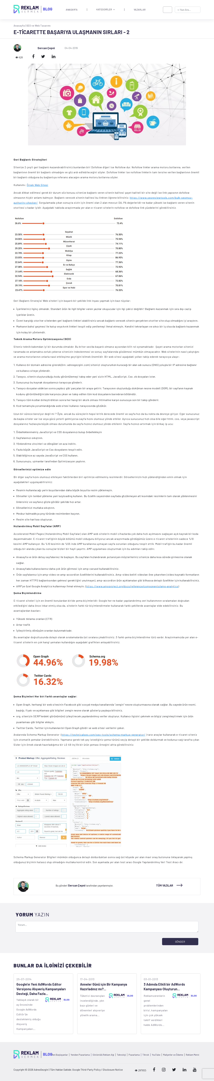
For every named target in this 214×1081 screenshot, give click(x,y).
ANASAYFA (72, 9)
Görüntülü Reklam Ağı (103, 1054)
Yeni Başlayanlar (60, 1054)
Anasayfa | (20, 25)
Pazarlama (134, 1054)
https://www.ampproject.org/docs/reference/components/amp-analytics (132, 586)
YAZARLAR (140, 9)
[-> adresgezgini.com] (187, 10)
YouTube (156, 1054)
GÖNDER (180, 941)
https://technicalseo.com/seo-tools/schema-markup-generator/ (103, 734)
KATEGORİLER (105, 9)
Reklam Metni (192, 1054)
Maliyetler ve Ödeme (173, 1054)
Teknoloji (121, 1054)
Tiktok (145, 1054)
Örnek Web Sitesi (37, 184)
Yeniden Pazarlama (80, 1054)
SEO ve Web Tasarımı (38, 25)
